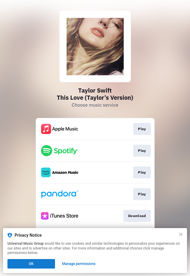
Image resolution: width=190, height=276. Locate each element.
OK (31, 264)
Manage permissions (79, 264)
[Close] (181, 234)
